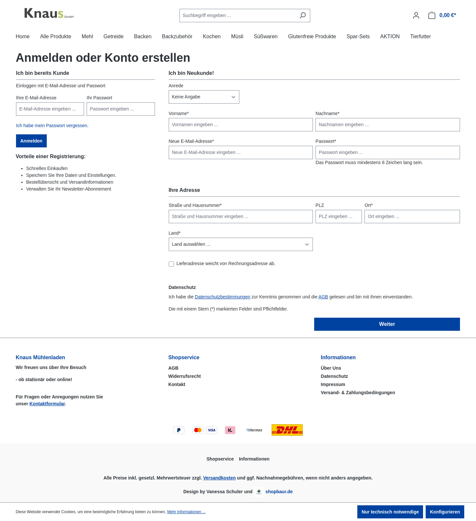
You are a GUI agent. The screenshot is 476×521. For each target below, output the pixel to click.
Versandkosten (219, 477)
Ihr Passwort (99, 97)
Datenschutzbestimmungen (222, 296)
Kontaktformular (47, 403)
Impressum (333, 384)
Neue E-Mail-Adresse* (191, 141)
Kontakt (176, 384)
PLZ (319, 205)
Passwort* (325, 141)
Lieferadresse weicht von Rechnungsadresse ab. (226, 263)
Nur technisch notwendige (390, 511)
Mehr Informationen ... (186, 512)
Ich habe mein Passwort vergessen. (52, 125)
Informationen (338, 357)
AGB (323, 296)
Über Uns (331, 368)
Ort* (369, 205)
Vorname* (179, 113)
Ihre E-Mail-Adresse (36, 97)
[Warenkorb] (442, 15)
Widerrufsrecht (184, 376)
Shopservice (183, 357)
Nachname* (327, 113)
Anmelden (31, 140)
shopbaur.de (279, 491)
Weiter (387, 324)
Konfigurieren (445, 511)
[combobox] (237, 15)
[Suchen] (302, 15)
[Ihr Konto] (416, 15)
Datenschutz (334, 376)
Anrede (176, 85)
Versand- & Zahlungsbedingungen (358, 392)
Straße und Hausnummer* (195, 205)
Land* (175, 233)
